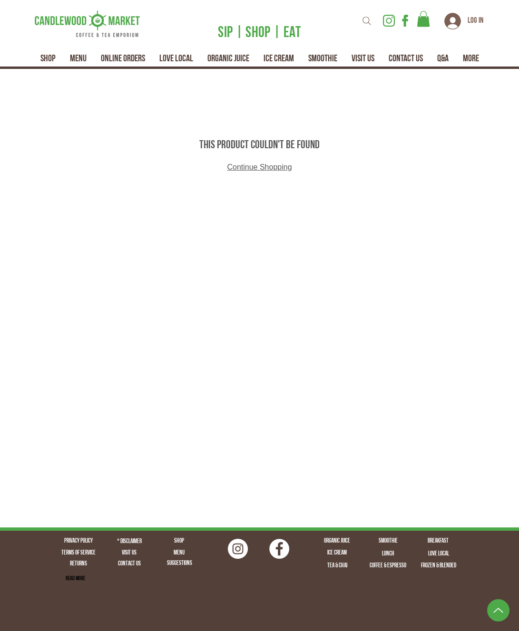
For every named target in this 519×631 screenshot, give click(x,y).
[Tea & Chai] (337, 566)
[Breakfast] (438, 541)
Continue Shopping (259, 167)
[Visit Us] (129, 553)
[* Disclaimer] (129, 541)
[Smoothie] (388, 541)
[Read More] (75, 578)
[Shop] (179, 541)
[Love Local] (438, 554)
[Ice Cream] (337, 553)
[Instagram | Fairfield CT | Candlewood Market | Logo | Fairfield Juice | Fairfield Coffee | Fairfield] (238, 549)
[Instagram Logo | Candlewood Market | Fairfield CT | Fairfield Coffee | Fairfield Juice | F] (389, 21)
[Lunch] (388, 554)
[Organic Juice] (337, 541)
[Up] (498, 610)
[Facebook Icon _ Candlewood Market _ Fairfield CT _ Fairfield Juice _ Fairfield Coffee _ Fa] (405, 21)
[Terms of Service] (78, 553)
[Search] (367, 20)
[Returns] (78, 564)
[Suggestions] (180, 564)
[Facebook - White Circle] (279, 549)
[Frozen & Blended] (438, 566)
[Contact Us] (129, 564)
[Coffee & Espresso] (388, 566)
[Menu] (179, 553)
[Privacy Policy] (78, 541)
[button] (423, 19)
